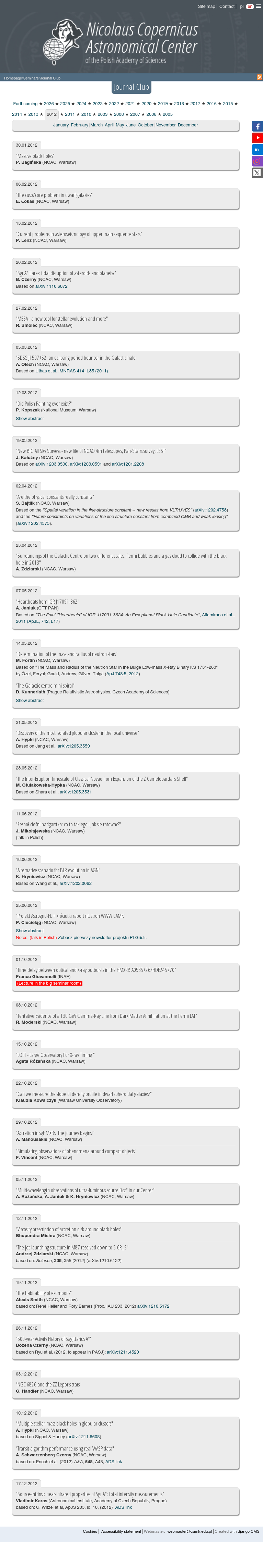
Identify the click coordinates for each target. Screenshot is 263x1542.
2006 (150, 114)
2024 (80, 104)
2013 (32, 114)
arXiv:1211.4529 (123, 1352)
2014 (17, 114)
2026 (48, 104)
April (109, 125)
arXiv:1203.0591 (86, 464)
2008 (118, 114)
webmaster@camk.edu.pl (190, 1531)
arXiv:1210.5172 (153, 1306)
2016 (211, 104)
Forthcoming (24, 104)
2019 (162, 104)
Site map (206, 6)
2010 (85, 114)
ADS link (113, 1462)
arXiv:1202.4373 (34, 523)
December (188, 125)
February (79, 125)
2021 (129, 104)
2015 (227, 104)
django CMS (249, 1531)
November (166, 125)
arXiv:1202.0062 (75, 883)
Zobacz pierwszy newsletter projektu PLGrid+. (102, 938)
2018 (178, 104)
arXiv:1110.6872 (51, 286)
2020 (145, 104)
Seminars (31, 78)
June (131, 125)
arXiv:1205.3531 (76, 792)
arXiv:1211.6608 (84, 1437)
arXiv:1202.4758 (211, 510)
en (250, 6)
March (96, 125)
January (61, 125)
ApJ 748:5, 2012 (122, 674)
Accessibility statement (121, 1531)
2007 (134, 114)
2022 (113, 104)
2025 (64, 104)
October (145, 125)
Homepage (13, 78)
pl (241, 6)
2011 (69, 114)
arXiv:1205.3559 (74, 746)
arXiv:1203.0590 (51, 464)
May (120, 125)
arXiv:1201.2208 (128, 464)
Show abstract (30, 419)
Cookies (90, 1531)
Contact (227, 6)
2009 (101, 114)
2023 (97, 104)
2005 (167, 114)
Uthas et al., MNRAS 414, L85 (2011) (71, 371)
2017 (194, 104)
